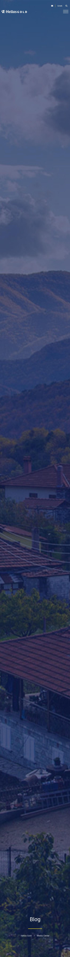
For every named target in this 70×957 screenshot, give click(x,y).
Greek (59, 6)
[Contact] (52, 6)
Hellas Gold (26, 935)
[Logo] (14, 11)
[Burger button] (65, 11)
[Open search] (66, 5)
